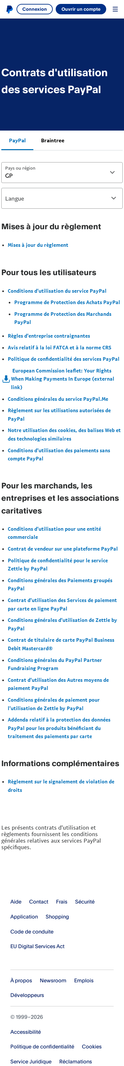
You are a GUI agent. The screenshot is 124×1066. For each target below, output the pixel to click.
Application (24, 916)
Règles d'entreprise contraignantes (49, 335)
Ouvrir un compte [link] (81, 9)
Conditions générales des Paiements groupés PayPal (60, 584)
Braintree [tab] (52, 140)
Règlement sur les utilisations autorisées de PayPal (59, 414)
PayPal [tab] (17, 140)
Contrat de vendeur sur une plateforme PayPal (63, 548)
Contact (38, 901)
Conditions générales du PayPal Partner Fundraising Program (55, 664)
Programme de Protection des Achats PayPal (67, 302)
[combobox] (62, 172)
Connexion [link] (34, 9)
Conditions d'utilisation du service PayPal (57, 291)
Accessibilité (25, 1032)
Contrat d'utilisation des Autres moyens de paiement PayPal (58, 684)
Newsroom (53, 980)
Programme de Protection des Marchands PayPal (62, 318)
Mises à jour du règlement (38, 245)
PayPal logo (9, 9)
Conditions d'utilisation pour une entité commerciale (54, 533)
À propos (21, 980)
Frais (61, 901)
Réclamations (75, 1061)
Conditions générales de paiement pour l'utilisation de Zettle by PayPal (54, 703)
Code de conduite (31, 931)
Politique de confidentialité (42, 1046)
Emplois (84, 980)
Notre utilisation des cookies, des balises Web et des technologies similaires (64, 434)
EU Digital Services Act (37, 946)
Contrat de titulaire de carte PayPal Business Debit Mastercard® (61, 644)
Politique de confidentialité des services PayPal (63, 359)
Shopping (57, 916)
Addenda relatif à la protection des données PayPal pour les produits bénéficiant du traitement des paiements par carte (59, 727)
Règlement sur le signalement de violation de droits (61, 785)
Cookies (92, 1046)
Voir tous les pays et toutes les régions (14, 960)
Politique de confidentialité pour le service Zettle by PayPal (58, 564)
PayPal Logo (35, 881)
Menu (115, 9)
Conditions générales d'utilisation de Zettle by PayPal (62, 624)
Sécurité (85, 901)
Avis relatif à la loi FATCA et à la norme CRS (59, 347)
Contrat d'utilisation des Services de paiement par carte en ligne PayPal (62, 604)
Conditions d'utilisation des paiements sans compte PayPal (59, 454)
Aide (15, 901)
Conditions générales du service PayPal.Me (58, 399)
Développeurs (27, 995)
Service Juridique (30, 1061)
